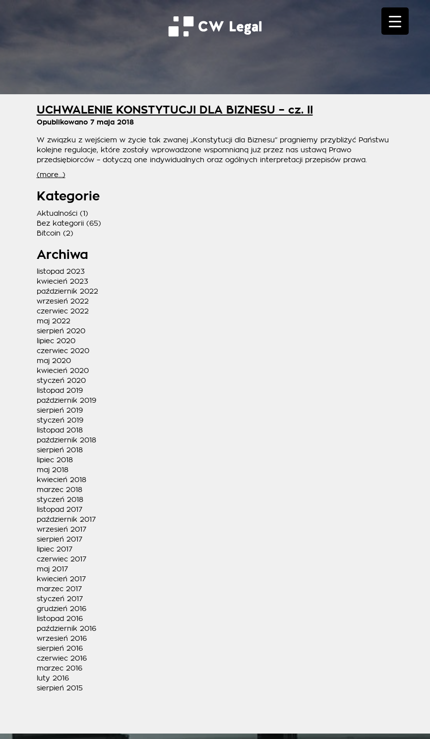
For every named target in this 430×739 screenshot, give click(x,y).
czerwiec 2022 (63, 311)
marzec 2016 (59, 668)
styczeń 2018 (60, 499)
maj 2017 (52, 568)
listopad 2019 (60, 390)
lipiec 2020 (56, 340)
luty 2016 (53, 678)
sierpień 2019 (60, 410)
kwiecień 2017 (61, 578)
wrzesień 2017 (61, 529)
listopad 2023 (61, 271)
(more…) (51, 174)
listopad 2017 (59, 509)
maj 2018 (52, 469)
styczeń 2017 (60, 598)
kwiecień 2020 (63, 370)
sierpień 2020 (61, 330)
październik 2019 (66, 400)
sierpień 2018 (60, 449)
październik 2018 (66, 439)
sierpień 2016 (60, 648)
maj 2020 (54, 360)
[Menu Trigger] (395, 21)
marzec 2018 (59, 489)
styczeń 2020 (61, 380)
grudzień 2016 (61, 608)
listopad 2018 (60, 430)
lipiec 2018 (55, 459)
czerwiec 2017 (61, 558)
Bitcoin (49, 233)
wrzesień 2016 (62, 638)
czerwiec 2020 (63, 350)
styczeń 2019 (60, 420)
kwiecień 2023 (62, 281)
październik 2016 (66, 628)
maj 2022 (53, 320)
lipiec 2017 (54, 549)
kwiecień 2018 (61, 479)
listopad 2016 (60, 618)
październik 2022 (67, 291)
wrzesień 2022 (63, 301)
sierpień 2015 (60, 687)
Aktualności (57, 213)
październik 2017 (66, 519)
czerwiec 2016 (62, 658)
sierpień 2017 (59, 539)
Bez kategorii (60, 223)
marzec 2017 (59, 588)
